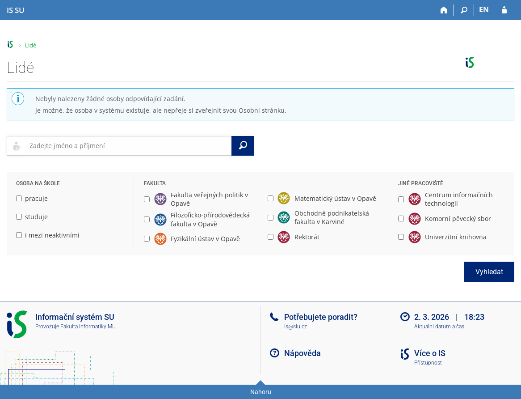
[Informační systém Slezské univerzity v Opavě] (16, 10)
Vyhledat (489, 271)
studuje (32, 216)
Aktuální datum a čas (439, 326)
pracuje (32, 198)
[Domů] (444, 10)
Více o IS (429, 353)
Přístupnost (428, 363)
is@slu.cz (295, 326)
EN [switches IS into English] (484, 9)
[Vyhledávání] (464, 10)
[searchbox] (128, 146)
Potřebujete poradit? (320, 317)
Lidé (30, 45)
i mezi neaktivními (48, 235)
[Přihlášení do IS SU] (504, 10)
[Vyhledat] (242, 146)
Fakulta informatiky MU (88, 326)
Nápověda (302, 353)
